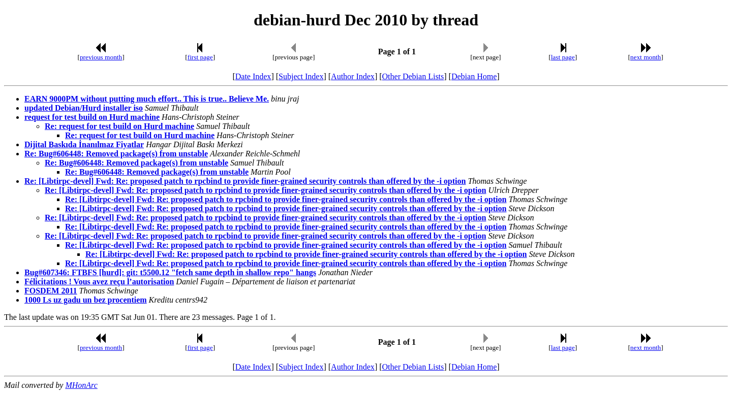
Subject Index (301, 76)
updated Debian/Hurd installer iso (83, 108)
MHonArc (81, 385)
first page (200, 57)
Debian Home (474, 76)
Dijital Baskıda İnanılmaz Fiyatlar (84, 144)
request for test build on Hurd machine (92, 117)
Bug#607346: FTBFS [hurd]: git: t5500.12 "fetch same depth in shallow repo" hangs (170, 272)
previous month (101, 57)
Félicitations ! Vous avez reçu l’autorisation (99, 281)
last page (563, 57)
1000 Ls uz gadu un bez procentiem (85, 300)
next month (645, 57)
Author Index (353, 76)
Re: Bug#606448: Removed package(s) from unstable (116, 153)
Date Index (253, 76)
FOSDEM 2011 (50, 290)
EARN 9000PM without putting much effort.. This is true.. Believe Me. (146, 98)
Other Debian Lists (413, 76)
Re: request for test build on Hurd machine (119, 126)
